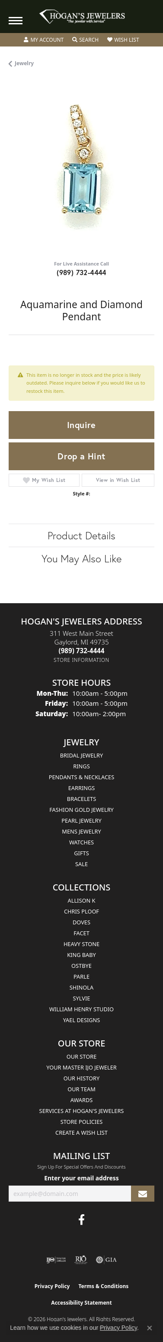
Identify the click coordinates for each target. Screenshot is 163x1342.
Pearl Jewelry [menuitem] (81, 820)
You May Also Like (81, 558)
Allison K (82, 900)
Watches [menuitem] (81, 842)
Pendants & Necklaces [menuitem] (81, 777)
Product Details (81, 535)
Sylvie (81, 998)
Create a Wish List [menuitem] (81, 1132)
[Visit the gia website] (106, 1259)
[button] (44, 40)
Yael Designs (81, 1020)
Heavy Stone (81, 944)
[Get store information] (81, 660)
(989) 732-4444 (81, 272)
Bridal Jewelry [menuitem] (81, 755)
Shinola (81, 987)
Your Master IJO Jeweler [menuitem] (81, 1067)
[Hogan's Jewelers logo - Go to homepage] (81, 17)
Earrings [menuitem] (81, 788)
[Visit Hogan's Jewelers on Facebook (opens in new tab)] (81, 1220)
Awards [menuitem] (81, 1100)
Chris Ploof (81, 911)
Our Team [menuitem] (81, 1089)
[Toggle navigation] (15, 20)
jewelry (24, 63)
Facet (81, 933)
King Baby (81, 955)
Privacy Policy (52, 1286)
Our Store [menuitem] (82, 1056)
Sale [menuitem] (81, 864)
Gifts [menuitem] (81, 853)
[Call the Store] (82, 650)
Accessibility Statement (81, 1302)
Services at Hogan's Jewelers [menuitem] (81, 1111)
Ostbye (81, 966)
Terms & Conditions (103, 1286)
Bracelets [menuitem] (81, 799)
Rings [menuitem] (81, 766)
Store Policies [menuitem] (82, 1122)
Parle (81, 976)
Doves (81, 922)
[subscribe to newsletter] (142, 1194)
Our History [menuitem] (82, 1078)
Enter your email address (81, 1178)
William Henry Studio (81, 1009)
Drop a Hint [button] (81, 456)
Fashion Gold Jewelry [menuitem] (81, 810)
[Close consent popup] (149, 1328)
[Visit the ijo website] (56, 1259)
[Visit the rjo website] (80, 1259)
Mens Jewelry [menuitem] (81, 831)
